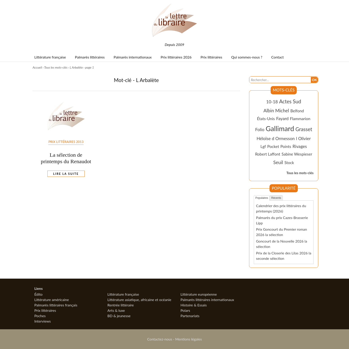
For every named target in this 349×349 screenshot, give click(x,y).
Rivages (299, 146)
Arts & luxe (116, 310)
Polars (185, 310)
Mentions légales (188, 339)
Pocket (273, 146)
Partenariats (190, 316)
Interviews (42, 321)
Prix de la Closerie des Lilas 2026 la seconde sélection (283, 255)
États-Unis (266, 118)
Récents (276, 197)
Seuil (278, 162)
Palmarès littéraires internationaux (207, 299)
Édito (38, 294)
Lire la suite (66, 174)
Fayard (282, 118)
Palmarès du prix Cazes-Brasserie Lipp (282, 220)
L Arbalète (76, 67)
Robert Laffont (267, 154)
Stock (289, 162)
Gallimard (280, 128)
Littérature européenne (199, 294)
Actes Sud (290, 101)
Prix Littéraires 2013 (65, 142)
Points (286, 146)
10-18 (272, 101)
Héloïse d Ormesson (275, 138)
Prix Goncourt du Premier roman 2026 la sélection (281, 232)
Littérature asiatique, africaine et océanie (139, 299)
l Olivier (303, 138)
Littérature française (123, 294)
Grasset (304, 129)
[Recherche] (280, 80)
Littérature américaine (51, 299)
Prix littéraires (45, 310)
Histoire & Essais (194, 305)
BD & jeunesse (118, 316)
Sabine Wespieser (297, 154)
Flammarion (300, 118)
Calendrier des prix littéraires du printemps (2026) (281, 208)
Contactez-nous (159, 339)
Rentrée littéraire (120, 305)
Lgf (263, 146)
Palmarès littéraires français (55, 305)
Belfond (297, 110)
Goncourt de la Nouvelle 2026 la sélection (281, 244)
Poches (40, 316)
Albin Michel (276, 110)
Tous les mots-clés (55, 67)
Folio (259, 129)
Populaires (261, 197)
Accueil (37, 67)
